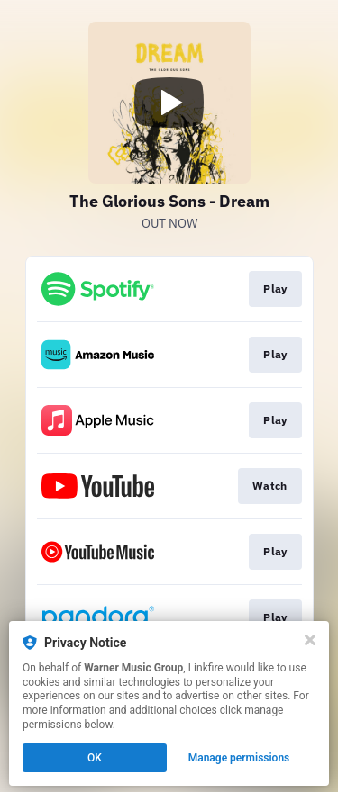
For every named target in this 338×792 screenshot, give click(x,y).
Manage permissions (239, 758)
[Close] (310, 640)
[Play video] (169, 102)
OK (94, 758)
